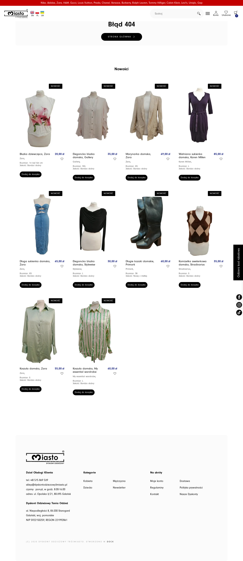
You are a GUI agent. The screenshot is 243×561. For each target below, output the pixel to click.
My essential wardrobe (84, 376)
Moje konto (156, 481)
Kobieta (87, 481)
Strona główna (119, 36)
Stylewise (77, 269)
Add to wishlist (62, 159)
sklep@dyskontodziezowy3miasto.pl (46, 484)
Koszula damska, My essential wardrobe (85, 370)
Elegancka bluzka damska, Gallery (84, 155)
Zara (22, 158)
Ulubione (226, 15)
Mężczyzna (119, 481)
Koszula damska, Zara (33, 368)
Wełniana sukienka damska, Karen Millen (192, 155)
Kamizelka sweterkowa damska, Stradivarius (193, 263)
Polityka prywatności (191, 487)
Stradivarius (184, 269)
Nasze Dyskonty (189, 494)
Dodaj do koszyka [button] (31, 174)
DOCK (110, 542)
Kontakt (154, 494)
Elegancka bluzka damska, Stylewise (84, 263)
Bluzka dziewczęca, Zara (35, 154)
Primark (129, 269)
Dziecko (87, 487)
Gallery (76, 162)
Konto (216, 15)
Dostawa (185, 481)
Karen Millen (185, 162)
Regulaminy (156, 487)
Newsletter (119, 487)
